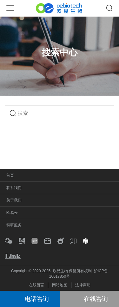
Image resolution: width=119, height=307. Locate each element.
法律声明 (82, 285)
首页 (10, 175)
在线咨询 (96, 299)
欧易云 (12, 212)
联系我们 (14, 188)
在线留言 (36, 285)
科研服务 (14, 225)
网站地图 (59, 285)
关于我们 (14, 200)
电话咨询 (37, 299)
